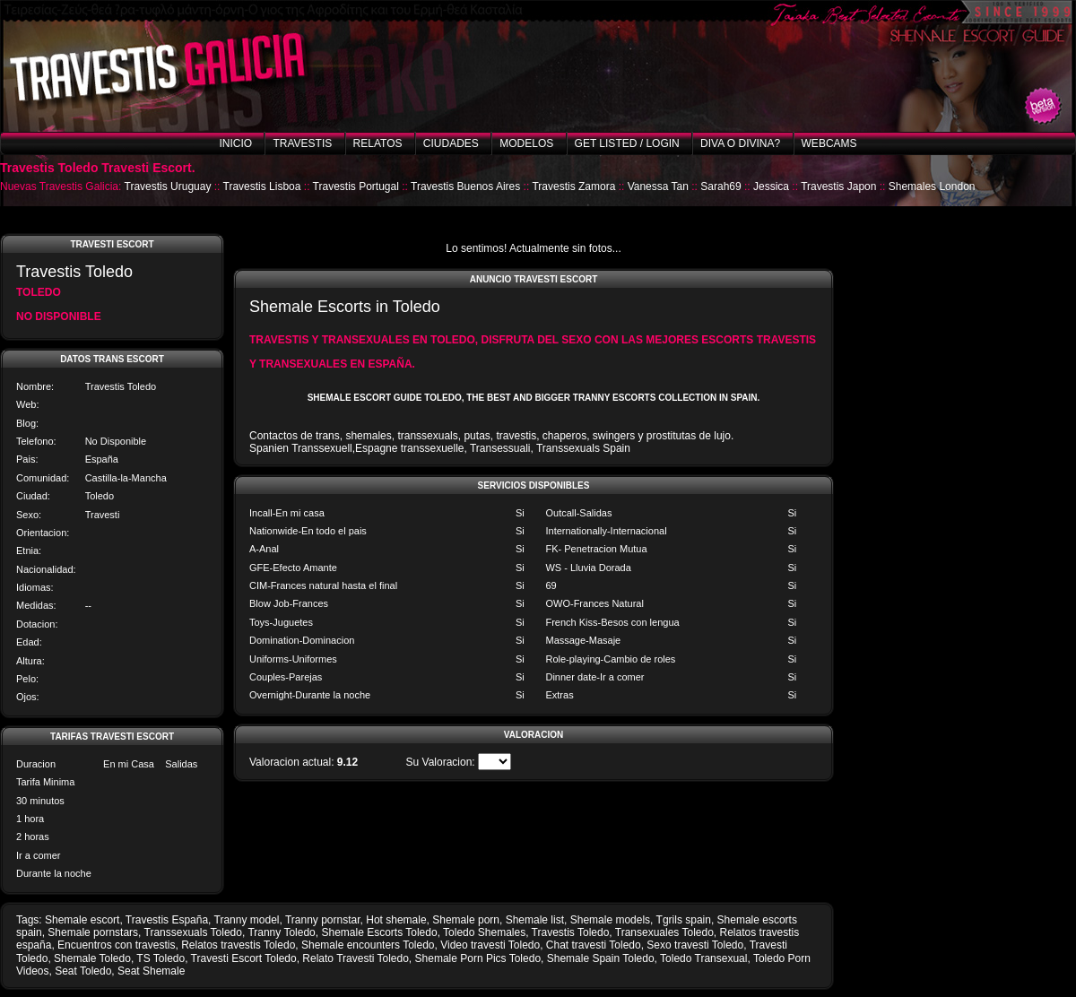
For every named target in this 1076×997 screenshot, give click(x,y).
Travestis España (167, 920)
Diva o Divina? (740, 143)
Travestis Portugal (356, 186)
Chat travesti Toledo (593, 945)
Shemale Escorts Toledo (379, 932)
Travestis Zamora (573, 186)
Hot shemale (396, 920)
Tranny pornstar (322, 920)
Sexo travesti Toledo (694, 945)
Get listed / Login (627, 143)
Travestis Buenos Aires (465, 186)
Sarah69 (720, 186)
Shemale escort (82, 920)
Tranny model (247, 920)
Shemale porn (465, 920)
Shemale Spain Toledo (601, 958)
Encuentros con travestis (116, 945)
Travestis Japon (838, 186)
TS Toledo (160, 958)
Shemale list (535, 920)
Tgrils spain (683, 920)
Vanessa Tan (658, 186)
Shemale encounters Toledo (368, 945)
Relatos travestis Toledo (238, 945)
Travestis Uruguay (168, 186)
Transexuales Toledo (664, 932)
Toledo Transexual (703, 958)
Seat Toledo (83, 971)
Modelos (526, 143)
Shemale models (610, 920)
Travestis (302, 143)
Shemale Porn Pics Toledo (478, 958)
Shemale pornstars (93, 932)
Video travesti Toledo (490, 945)
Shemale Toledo (92, 958)
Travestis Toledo (571, 932)
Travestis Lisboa (262, 186)
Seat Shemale (151, 971)
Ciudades (451, 143)
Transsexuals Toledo (193, 932)
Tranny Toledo (281, 932)
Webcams (829, 143)
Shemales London (932, 186)
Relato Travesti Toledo (355, 958)
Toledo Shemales (484, 932)
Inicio (235, 143)
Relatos (378, 143)
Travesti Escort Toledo (244, 958)
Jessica (771, 186)
